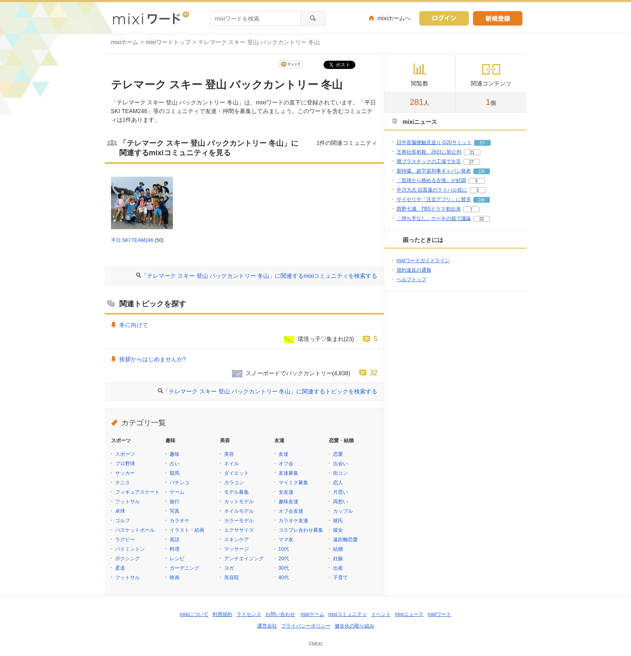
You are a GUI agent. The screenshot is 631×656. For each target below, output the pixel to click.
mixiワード (439, 614)
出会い (340, 464)
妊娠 (338, 558)
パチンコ (179, 482)
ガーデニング (184, 568)
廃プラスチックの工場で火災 (429, 161)
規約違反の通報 (414, 270)
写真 (175, 511)
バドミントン (130, 549)
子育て (340, 577)
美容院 (231, 577)
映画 (175, 577)
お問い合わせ (280, 614)
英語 (175, 539)
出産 (338, 568)
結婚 (338, 549)
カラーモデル (239, 520)
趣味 (175, 454)
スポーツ (125, 454)
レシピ (177, 558)
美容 (229, 454)
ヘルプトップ (411, 279)
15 (481, 219)
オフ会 (286, 464)
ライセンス (248, 614)
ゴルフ (122, 520)
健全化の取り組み (354, 626)
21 (472, 152)
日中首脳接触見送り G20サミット (434, 142)
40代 (284, 577)
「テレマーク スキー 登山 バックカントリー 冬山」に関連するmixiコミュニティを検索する (259, 275)
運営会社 (267, 626)
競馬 (175, 473)
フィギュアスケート (137, 492)
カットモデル (239, 501)
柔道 (120, 568)
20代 (284, 558)
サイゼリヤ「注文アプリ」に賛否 (434, 199)
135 (481, 171)
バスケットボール (135, 530)
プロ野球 (125, 464)
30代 (284, 568)
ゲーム (177, 492)
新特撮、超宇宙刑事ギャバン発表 (434, 171)
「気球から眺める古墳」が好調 (431, 180)
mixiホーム (125, 42)
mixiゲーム (312, 614)
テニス (122, 482)
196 (481, 200)
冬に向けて (133, 325)
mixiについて (194, 614)
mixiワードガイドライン (423, 260)
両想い (340, 501)
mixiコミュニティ (347, 614)
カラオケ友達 (293, 520)
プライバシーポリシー (306, 626)
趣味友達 (288, 501)
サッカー (125, 473)
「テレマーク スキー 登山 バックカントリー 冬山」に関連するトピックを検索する (270, 391)
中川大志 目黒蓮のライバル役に (432, 190)
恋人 (338, 482)
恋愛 (338, 454)
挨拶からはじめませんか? (152, 359)
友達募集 (288, 473)
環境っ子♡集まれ (321, 339)
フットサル (127, 501)
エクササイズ (239, 530)
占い (175, 464)
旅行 (175, 501)
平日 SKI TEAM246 (132, 240)
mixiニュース (409, 614)
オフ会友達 (291, 511)
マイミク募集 (293, 482)
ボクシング (127, 558)
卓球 (120, 511)
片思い (340, 492)
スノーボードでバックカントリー (289, 373)
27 (471, 162)
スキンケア (236, 539)
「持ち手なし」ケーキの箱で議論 (434, 218)
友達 (283, 454)
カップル (343, 511)
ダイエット (236, 473)
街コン (340, 473)
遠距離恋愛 (345, 539)
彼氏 (338, 520)
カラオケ (179, 520)
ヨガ (229, 568)
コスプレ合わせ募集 (301, 530)
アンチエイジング (244, 558)
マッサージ (236, 549)
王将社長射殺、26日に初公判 (429, 152)
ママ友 (286, 539)
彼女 (338, 530)
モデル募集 (236, 492)
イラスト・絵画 (187, 530)
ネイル (231, 464)
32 (374, 373)
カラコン (234, 482)
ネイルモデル (239, 511)
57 (482, 143)
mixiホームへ (394, 18)
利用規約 (222, 614)
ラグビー (125, 539)
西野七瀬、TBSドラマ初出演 (429, 209)
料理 (175, 549)
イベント (381, 614)
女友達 (286, 492)
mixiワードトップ (168, 42)
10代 (284, 549)
